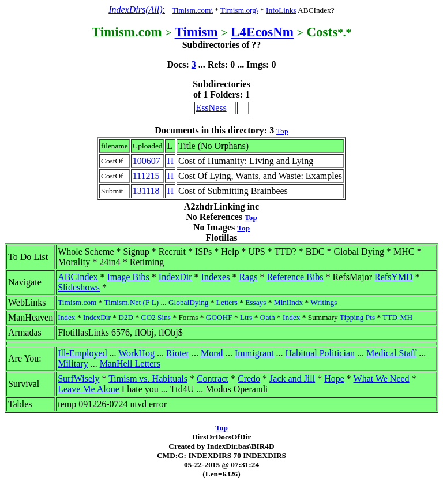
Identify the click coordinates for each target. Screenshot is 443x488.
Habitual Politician (320, 353)
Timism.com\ (192, 10)
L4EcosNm (262, 31)
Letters (227, 302)
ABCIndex (77, 277)
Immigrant (254, 353)
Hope (334, 378)
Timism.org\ (239, 10)
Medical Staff (391, 353)
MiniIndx (288, 302)
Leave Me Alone (88, 389)
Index (66, 317)
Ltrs (246, 317)
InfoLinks (281, 10)
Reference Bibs (294, 277)
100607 (146, 161)
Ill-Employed (82, 353)
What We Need (382, 378)
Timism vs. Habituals (147, 378)
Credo (249, 378)
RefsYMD (393, 277)
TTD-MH (397, 317)
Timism (196, 31)
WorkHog (136, 353)
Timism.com (77, 302)
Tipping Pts (357, 317)
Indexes (215, 277)
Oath (267, 317)
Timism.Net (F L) (131, 302)
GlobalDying (188, 302)
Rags (248, 277)
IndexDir (175, 277)
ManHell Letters (130, 363)
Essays (255, 302)
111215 (146, 176)
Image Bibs (128, 277)
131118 (146, 191)
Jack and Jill (292, 378)
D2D (125, 317)
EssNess (211, 108)
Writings (323, 302)
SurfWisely (78, 378)
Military (73, 363)
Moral (212, 353)
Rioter (177, 353)
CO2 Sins (156, 317)
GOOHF (219, 317)
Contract (212, 378)
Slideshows (79, 287)
